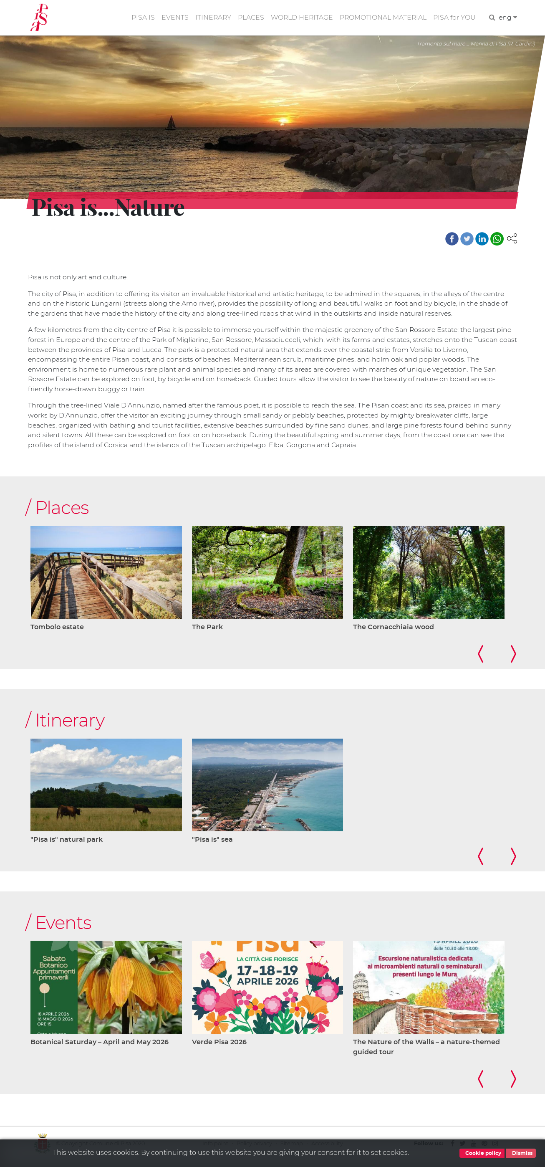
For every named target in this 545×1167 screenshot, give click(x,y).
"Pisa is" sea (212, 844)
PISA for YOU (454, 18)
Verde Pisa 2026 (219, 1046)
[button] (512, 239)
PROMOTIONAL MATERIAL (382, 18)
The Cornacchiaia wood (393, 631)
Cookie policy (482, 1153)
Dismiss (521, 1153)
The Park (207, 631)
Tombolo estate (57, 631)
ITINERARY (210, 18)
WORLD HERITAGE (300, 18)
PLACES (248, 18)
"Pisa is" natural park (66, 844)
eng (507, 18)
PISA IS (139, 18)
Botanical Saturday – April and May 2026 (99, 1046)
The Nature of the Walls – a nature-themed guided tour (426, 1052)
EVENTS (171, 18)
